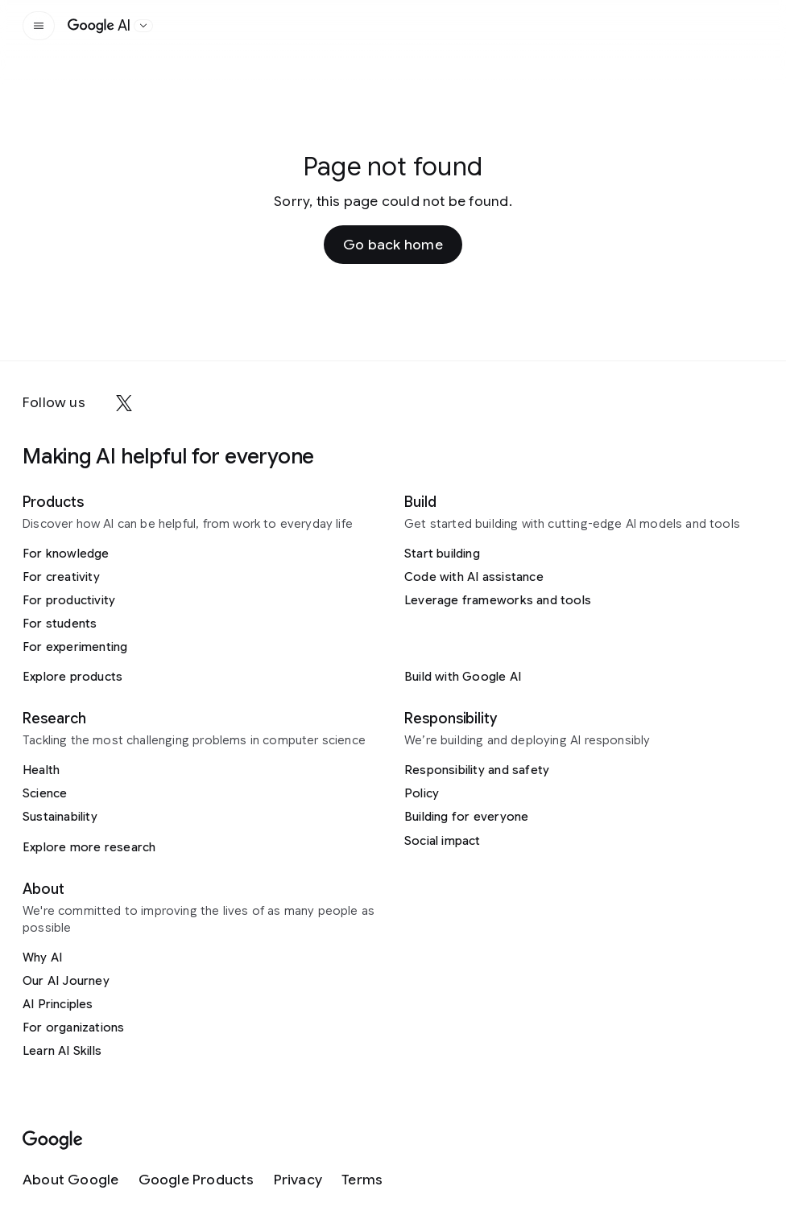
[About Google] (71, 1180)
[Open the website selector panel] (143, 25)
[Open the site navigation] (39, 25)
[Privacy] (298, 1180)
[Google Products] (196, 1180)
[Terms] (362, 1180)
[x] (124, 403)
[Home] (99, 25)
